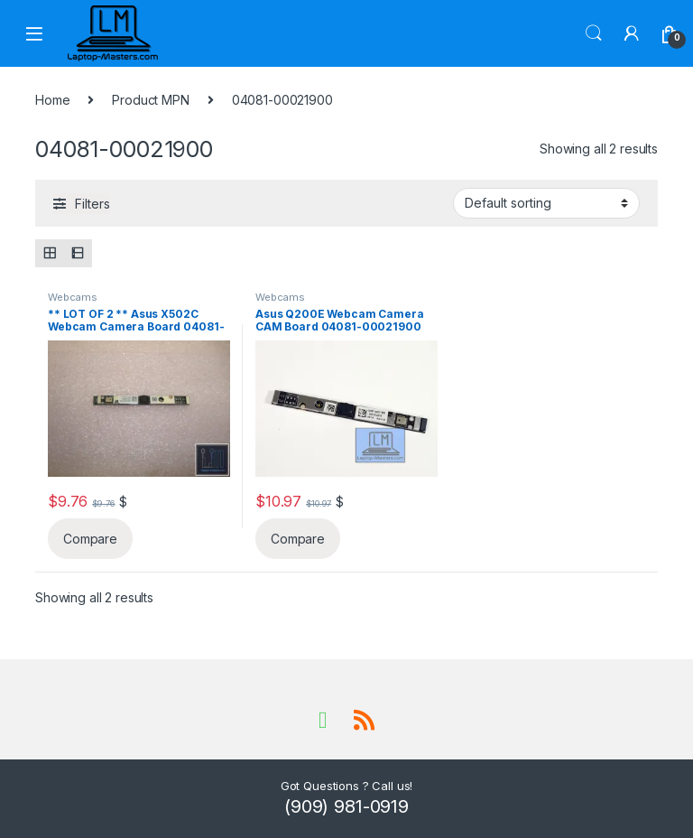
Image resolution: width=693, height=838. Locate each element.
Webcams (72, 297)
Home (52, 99)
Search (594, 33)
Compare (90, 538)
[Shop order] (546, 203)
